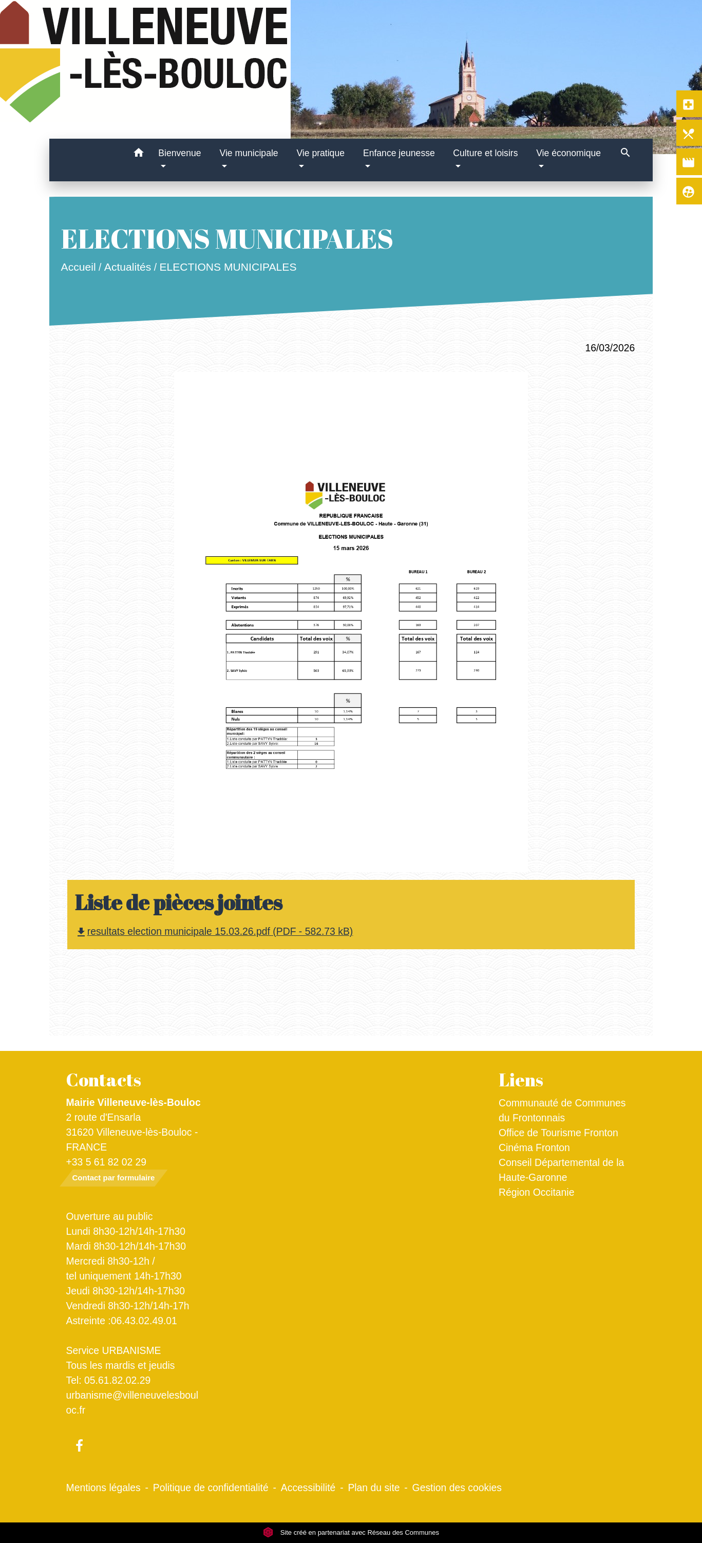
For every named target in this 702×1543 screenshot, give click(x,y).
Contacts (103, 1079)
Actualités (127, 267)
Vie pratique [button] (320, 153)
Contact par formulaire (113, 1177)
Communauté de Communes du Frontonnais (562, 1110)
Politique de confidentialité (211, 1487)
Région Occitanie (536, 1192)
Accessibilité (308, 1487)
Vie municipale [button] (249, 153)
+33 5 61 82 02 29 (106, 1162)
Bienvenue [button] (179, 153)
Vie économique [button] (568, 153)
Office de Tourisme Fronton (558, 1132)
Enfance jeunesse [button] (399, 153)
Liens (521, 1079)
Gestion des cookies (457, 1487)
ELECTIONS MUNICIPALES (227, 267)
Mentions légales (103, 1487)
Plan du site (374, 1487)
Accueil (78, 267)
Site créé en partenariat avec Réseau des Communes (351, 1532)
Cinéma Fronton (534, 1147)
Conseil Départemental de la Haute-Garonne (561, 1170)
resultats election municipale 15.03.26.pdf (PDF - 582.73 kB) (214, 931)
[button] (138, 154)
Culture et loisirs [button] (485, 153)
